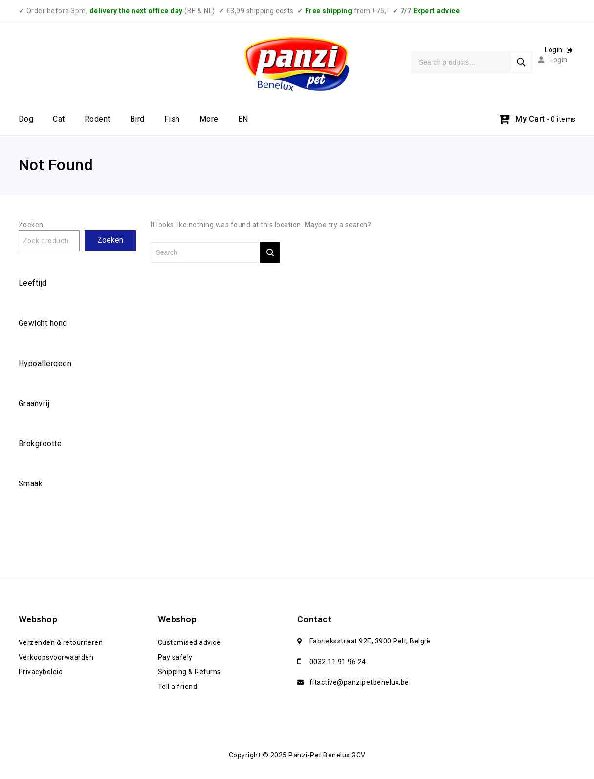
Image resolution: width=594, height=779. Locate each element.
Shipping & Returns (189, 672)
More (209, 119)
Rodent (97, 119)
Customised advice (189, 642)
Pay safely (175, 657)
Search (521, 62)
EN (243, 119)
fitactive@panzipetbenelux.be (359, 682)
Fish (172, 119)
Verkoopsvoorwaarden (56, 657)
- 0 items (561, 119)
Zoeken (31, 225)
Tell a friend (178, 686)
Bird (137, 119)
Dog (26, 119)
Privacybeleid (41, 672)
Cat (59, 119)
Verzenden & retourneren (61, 642)
